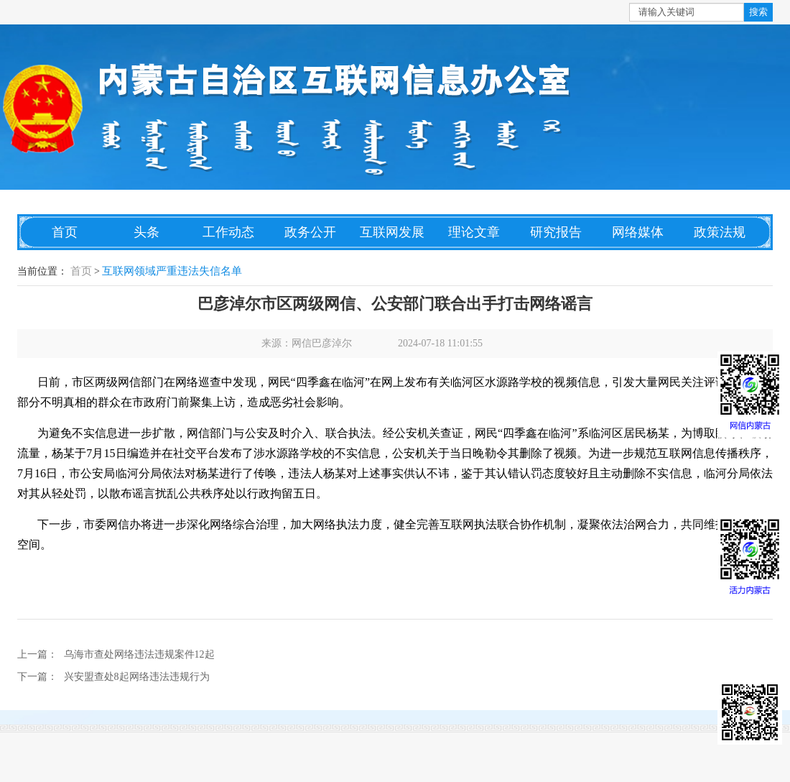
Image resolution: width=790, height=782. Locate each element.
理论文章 (474, 232)
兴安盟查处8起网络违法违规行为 (137, 676)
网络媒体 (638, 232)
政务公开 (310, 232)
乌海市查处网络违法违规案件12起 (139, 654)
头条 (146, 232)
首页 (65, 232)
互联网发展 (392, 232)
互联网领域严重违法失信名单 (172, 271)
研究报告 (556, 232)
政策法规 (719, 232)
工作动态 (228, 232)
